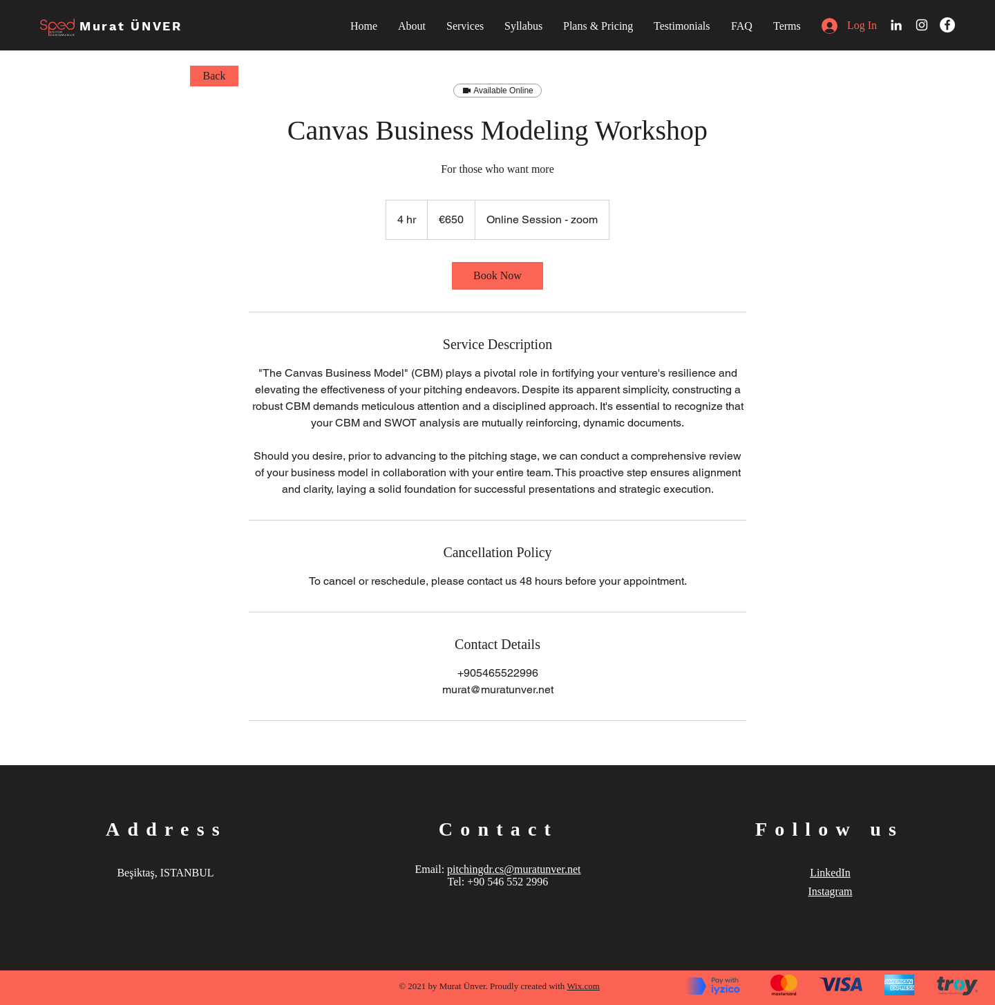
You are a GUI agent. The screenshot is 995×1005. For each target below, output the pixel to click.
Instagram (830, 891)
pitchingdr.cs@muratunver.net (513, 869)
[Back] (214, 76)
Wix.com (583, 986)
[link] (497, 276)
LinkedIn (830, 873)
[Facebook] (947, 24)
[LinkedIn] (896, 24)
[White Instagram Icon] (921, 24)
